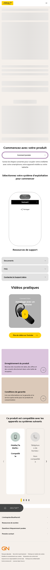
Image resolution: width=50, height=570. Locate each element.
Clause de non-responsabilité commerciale (13, 558)
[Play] (25, 314)
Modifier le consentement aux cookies (12, 556)
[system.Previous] (4, 461)
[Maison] (5, 508)
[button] (25, 260)
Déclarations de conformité (30, 556)
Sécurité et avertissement (19, 554)
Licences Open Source (18, 561)
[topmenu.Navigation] (46, 3)
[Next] (25, 202)
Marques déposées (6, 554)
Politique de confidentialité (32, 558)
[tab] (21, 500)
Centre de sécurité (6, 561)
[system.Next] (46, 461)
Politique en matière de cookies (36, 554)
